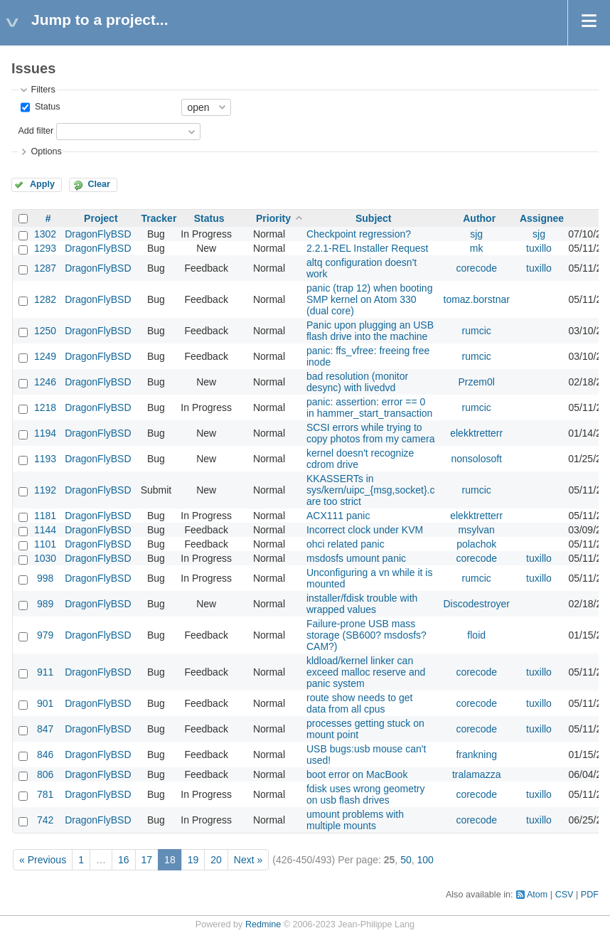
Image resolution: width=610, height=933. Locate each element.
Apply (42, 184)
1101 (45, 544)
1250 (45, 330)
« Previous (42, 859)
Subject (373, 218)
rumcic (476, 330)
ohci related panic (345, 544)
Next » (248, 859)
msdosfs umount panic (356, 558)
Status (46, 107)
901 (45, 703)
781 (45, 794)
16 (123, 859)
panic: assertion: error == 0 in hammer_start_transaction (369, 407)
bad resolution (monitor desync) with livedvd (357, 381)
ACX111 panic (338, 515)
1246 (45, 382)
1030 (45, 558)
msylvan (477, 529)
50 (406, 859)
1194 (45, 433)
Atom (537, 895)
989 (45, 603)
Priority (273, 218)
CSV (564, 895)
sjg (476, 234)
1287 (45, 268)
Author (479, 218)
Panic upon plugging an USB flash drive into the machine (370, 330)
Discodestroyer (477, 603)
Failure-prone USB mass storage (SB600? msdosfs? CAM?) (366, 635)
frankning (476, 754)
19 (193, 859)
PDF (590, 895)
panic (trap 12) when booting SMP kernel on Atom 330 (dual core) (369, 299)
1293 (45, 248)
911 (45, 672)
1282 (45, 299)
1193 (45, 458)
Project (100, 218)
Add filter (35, 131)
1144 (45, 529)
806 (45, 774)
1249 (45, 356)
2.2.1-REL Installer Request (367, 248)
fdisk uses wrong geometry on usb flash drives (365, 794)
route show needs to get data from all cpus (359, 703)
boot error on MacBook (356, 774)
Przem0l (477, 382)
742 (45, 820)
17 (147, 859)
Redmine (263, 924)
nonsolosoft (476, 458)
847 (45, 729)
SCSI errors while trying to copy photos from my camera (370, 433)
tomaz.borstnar (477, 299)
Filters (43, 90)
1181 (45, 515)
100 (425, 859)
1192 (45, 490)
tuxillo (539, 248)
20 (216, 859)
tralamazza (476, 774)
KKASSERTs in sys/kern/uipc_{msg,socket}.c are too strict (370, 490)
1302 (45, 234)
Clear (98, 184)
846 (45, 754)
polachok (476, 544)
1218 (45, 407)
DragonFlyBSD (98, 234)
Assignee (542, 218)
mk (476, 248)
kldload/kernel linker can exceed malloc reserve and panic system (365, 672)
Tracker (159, 218)
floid (476, 635)
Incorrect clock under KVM (364, 529)
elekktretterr (476, 433)
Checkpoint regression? (358, 234)
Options (46, 151)
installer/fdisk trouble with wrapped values (361, 603)
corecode (476, 268)
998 (45, 578)
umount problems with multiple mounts (355, 820)
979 (45, 635)
